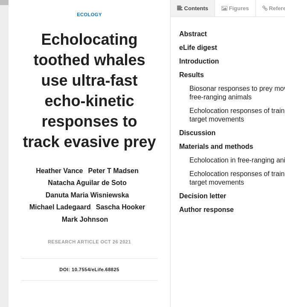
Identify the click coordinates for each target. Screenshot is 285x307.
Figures (235, 8)
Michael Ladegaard (60, 207)
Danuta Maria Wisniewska (87, 195)
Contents (192, 8)
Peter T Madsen (113, 170)
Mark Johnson (85, 219)
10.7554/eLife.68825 (95, 269)
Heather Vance (59, 170)
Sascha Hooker (120, 207)
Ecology (89, 14)
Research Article (73, 241)
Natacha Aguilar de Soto (87, 182)
